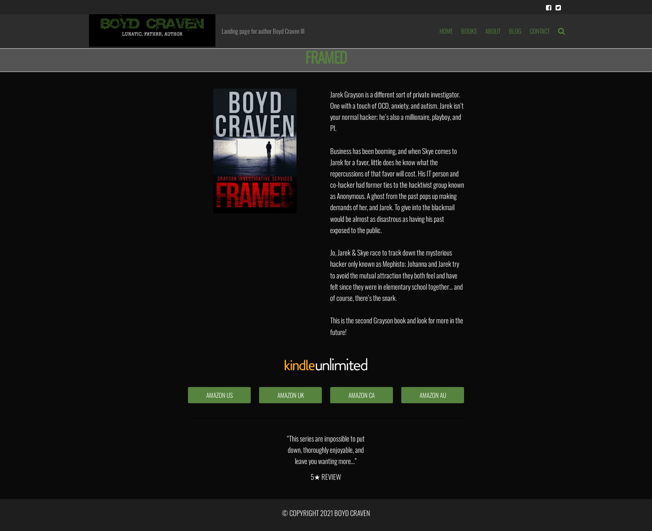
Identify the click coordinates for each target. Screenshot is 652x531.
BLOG (515, 30)
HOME (446, 30)
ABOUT (493, 30)
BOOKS (469, 30)
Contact (540, 30)
